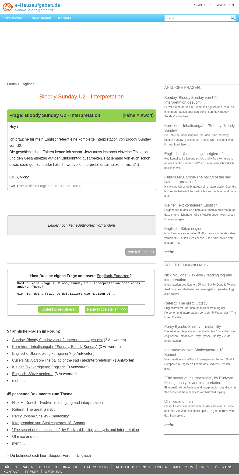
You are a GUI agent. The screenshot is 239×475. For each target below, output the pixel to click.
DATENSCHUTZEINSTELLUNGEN (141, 467)
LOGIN (197, 5)
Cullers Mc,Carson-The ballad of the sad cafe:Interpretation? (62, 360)
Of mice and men (26, 437)
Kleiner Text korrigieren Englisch (38, 367)
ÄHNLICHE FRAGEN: (182, 88)
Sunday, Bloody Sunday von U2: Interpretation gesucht (57, 340)
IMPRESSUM (183, 467)
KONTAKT (11, 471)
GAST (13, 186)
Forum (12, 84)
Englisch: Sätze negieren (32, 374)
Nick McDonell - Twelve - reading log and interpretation (57, 403)
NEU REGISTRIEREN (219, 5)
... (171, 252)
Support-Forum (61, 455)
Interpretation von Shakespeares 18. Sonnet (48, 423)
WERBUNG (53, 471)
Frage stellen (40, 18)
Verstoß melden (141, 252)
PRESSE (32, 471)
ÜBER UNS (223, 467)
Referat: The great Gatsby (33, 409)
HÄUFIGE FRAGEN (18, 467)
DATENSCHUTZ (96, 467)
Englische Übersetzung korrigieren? (41, 353)
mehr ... (18, 381)
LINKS (204, 467)
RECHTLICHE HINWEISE (58, 467)
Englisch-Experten (113, 276)
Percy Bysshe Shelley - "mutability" (41, 416)
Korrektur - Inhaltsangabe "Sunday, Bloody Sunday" (55, 347)
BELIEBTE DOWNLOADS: (186, 265)
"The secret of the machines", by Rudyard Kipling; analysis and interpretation (75, 430)
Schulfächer (13, 18)
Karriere (64, 18)
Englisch (84, 455)
